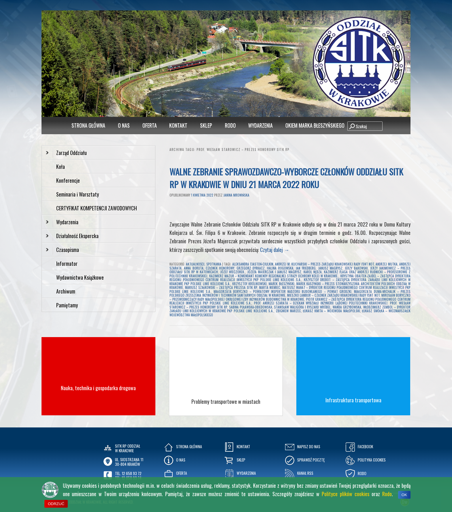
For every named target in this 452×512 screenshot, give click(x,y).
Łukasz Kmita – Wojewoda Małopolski (331, 311)
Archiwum (65, 291)
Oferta (149, 125)
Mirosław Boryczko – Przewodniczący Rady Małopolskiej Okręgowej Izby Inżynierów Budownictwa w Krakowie (290, 297)
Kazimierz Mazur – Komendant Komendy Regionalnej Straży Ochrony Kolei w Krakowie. (273, 276)
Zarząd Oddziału (66, 153)
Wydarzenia (260, 125)
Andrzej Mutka (386, 264)
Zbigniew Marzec (288, 311)
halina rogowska (280, 268)
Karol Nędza (313, 272)
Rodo (387, 494)
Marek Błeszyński (281, 283)
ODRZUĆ (56, 504)
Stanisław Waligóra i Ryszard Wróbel (302, 307)
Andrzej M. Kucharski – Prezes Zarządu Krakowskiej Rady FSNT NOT (324, 264)
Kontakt (178, 125)
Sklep (206, 125)
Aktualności (195, 264)
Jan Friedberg (306, 268)
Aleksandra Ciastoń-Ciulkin (252, 264)
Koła (60, 166)
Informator (67, 263)
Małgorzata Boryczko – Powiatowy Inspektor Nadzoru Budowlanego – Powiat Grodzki (282, 291)
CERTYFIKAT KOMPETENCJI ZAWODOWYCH (96, 208)
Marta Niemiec (269, 287)
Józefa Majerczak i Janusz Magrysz (274, 272)
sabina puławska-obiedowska (250, 307)
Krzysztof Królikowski (249, 283)
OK (404, 495)
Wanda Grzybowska (347, 307)
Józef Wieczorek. (232, 272)
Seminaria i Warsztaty (77, 194)
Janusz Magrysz (330, 268)
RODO (230, 125)
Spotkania (213, 264)
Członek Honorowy (220, 268)
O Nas (124, 125)
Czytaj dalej (274, 249)
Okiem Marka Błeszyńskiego (314, 125)
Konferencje (68, 180)
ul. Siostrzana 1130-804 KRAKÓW (129, 462)
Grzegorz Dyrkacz (251, 268)
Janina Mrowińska (236, 195)
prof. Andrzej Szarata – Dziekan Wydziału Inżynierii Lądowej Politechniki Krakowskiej (320, 303)
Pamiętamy (67, 305)
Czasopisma (62, 250)
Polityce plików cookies (345, 494)
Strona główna (88, 125)
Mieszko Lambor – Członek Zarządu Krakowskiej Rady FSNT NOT (333, 295)
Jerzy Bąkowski (356, 268)
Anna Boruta (193, 268)
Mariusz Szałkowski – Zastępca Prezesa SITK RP (221, 287)
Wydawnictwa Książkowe (80, 277)
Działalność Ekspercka (72, 236)
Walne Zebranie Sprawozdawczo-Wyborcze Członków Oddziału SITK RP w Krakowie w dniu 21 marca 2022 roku (286, 177)
